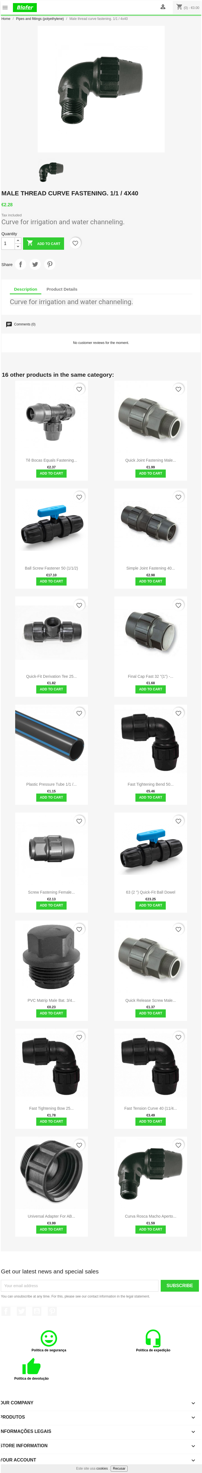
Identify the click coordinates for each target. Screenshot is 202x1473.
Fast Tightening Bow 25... (51, 1108)
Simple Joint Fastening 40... (150, 568)
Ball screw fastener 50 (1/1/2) (51, 568)
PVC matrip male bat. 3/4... (51, 1000)
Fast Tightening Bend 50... (150, 784)
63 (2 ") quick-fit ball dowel (150, 892)
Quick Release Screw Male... (150, 1000)
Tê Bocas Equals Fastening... (51, 460)
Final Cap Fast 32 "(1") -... (150, 676)
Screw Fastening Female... (51, 892)
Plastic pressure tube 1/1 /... (51, 784)
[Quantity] (8, 243)
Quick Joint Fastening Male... (150, 460)
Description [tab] (25, 289)
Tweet (35, 264)
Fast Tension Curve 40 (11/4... (150, 1108)
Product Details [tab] (62, 289)
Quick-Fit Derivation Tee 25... (51, 676)
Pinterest (49, 264)
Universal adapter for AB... (51, 1216)
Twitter (21, 1311)
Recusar (119, 1468)
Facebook (5, 1311)
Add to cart (43, 243)
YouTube (36, 1311)
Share (20, 264)
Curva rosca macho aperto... (150, 1216)
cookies (102, 1468)
